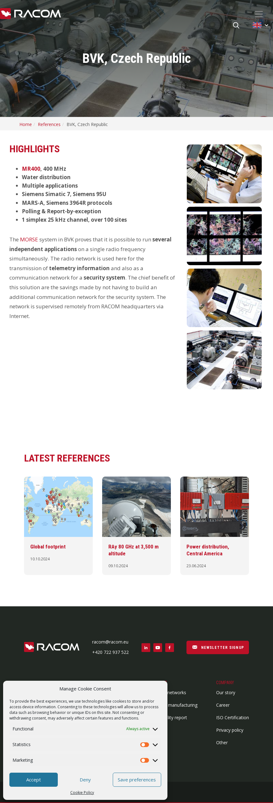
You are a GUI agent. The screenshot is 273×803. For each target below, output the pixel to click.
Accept (33, 779)
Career (223, 705)
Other (222, 742)
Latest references (67, 458)
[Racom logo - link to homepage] (30, 14)
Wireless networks (167, 692)
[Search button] (236, 26)
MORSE (29, 239)
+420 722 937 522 (110, 652)
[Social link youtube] (157, 647)
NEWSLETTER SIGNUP (217, 647)
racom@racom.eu (110, 642)
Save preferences (137, 779)
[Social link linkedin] (145, 647)
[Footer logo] (51, 647)
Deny (85, 779)
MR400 (31, 168)
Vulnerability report (168, 717)
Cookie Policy (82, 792)
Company (225, 682)
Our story (225, 692)
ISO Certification (232, 717)
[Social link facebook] (169, 647)
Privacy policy (229, 730)
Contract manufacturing (173, 705)
